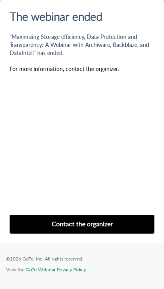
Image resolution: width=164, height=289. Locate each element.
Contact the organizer (82, 224)
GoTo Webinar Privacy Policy (56, 270)
